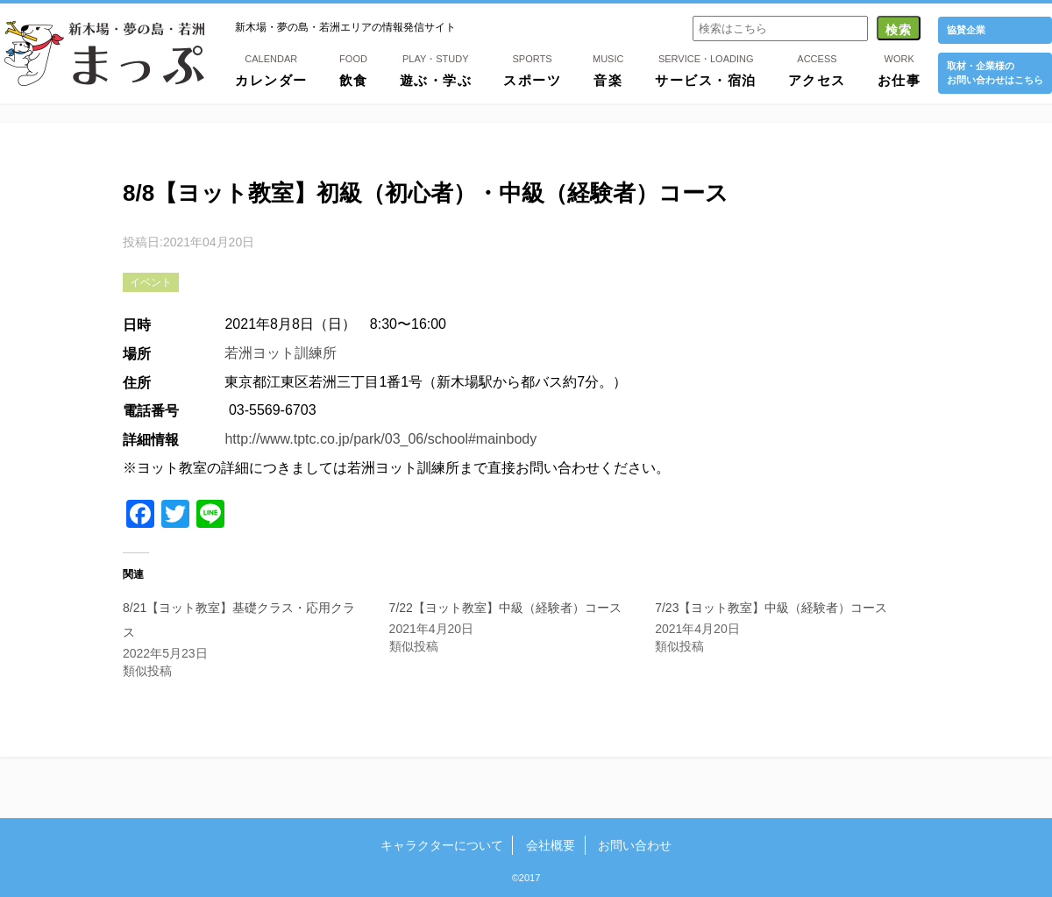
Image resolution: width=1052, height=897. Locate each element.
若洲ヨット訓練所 (280, 352)
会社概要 (550, 845)
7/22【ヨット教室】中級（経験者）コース (505, 608)
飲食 (353, 69)
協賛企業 (966, 30)
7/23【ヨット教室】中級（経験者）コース (771, 608)
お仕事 (899, 69)
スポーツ (532, 69)
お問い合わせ (634, 845)
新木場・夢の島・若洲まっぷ (104, 53)
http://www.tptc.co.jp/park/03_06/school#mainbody (380, 438)
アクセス (817, 69)
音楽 (608, 69)
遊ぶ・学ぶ (436, 69)
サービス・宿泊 (706, 69)
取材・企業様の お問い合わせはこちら (995, 72)
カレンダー (271, 69)
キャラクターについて (442, 845)
